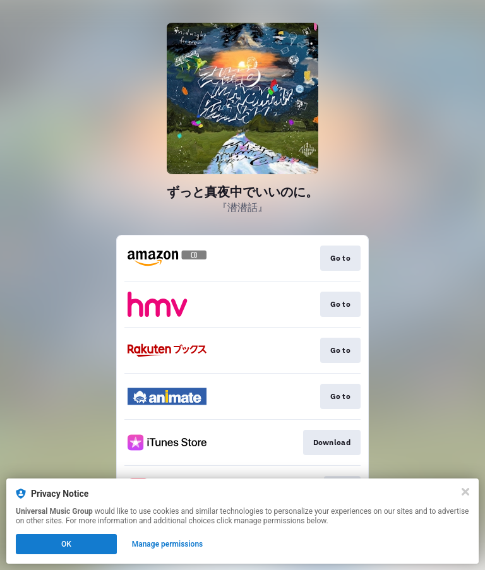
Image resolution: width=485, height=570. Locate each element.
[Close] (465, 492)
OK (66, 544)
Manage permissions (167, 544)
